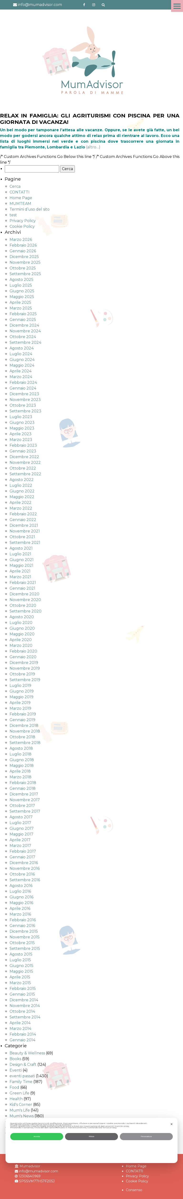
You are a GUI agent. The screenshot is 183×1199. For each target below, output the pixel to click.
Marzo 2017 (20, 845)
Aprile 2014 (20, 1023)
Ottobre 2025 (23, 268)
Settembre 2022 (25, 474)
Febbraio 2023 (23, 445)
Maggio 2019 (21, 697)
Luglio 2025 (21, 285)
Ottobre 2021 (22, 537)
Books (15, 1059)
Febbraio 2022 (23, 514)
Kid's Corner (21, 1104)
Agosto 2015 (21, 954)
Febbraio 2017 (23, 851)
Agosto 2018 (21, 748)
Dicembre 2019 (24, 662)
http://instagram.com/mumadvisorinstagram (93, 5)
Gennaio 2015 (22, 994)
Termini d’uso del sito (30, 209)
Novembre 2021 (25, 531)
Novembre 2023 (25, 399)
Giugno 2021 (22, 559)
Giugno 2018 (22, 760)
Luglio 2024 (21, 354)
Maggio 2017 (21, 834)
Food (14, 1087)
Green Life (19, 1093)
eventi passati (22, 1076)
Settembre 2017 (25, 811)
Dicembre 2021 (24, 525)
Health (16, 1099)
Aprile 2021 (20, 571)
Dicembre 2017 (24, 794)
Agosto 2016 (21, 885)
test (13, 215)
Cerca (15, 186)
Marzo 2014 (20, 1028)
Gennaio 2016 (22, 925)
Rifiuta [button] (91, 1136)
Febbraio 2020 (23, 651)
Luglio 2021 (20, 554)
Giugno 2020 (22, 628)
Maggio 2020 (22, 634)
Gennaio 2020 (23, 657)
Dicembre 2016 (24, 862)
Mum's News (22, 1116)
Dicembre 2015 (24, 931)
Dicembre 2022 (24, 457)
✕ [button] (171, 1124)
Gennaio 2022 (23, 519)
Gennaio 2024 (23, 388)
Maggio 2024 (22, 365)
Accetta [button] (37, 1136)
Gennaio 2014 (22, 1040)
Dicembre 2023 (24, 394)
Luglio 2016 (20, 891)
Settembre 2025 (25, 274)
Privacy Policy (23, 220)
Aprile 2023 (20, 434)
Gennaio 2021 (22, 588)
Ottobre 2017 (22, 805)
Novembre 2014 (25, 1005)
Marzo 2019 (20, 708)
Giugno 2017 (22, 828)
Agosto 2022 (22, 479)
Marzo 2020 (21, 645)
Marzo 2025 (21, 308)
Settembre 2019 (25, 680)
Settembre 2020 (25, 611)
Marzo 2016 (20, 914)
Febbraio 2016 (23, 920)
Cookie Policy (22, 226)
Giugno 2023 (22, 422)
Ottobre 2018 (22, 737)
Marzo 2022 (21, 508)
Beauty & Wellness (27, 1053)
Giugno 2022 (22, 491)
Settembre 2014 (25, 1017)
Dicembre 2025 (24, 256)
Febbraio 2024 (23, 382)
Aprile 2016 (20, 908)
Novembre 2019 (25, 668)
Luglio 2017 (20, 822)
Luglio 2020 (21, 622)
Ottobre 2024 (23, 336)
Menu (177, 6)
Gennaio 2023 (23, 451)
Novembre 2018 (25, 731)
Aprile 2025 (20, 302)
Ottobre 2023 (23, 405)
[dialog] (91, 1140)
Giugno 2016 (21, 897)
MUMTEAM (20, 203)
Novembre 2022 (25, 462)
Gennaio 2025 (23, 319)
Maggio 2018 (22, 765)
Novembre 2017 (25, 800)
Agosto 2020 (22, 617)
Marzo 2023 (21, 439)
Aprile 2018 (20, 771)
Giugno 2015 (21, 965)
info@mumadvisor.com (37, 4)
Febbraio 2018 (23, 782)
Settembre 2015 (25, 948)
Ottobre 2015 (22, 943)
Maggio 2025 (22, 296)
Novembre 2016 (25, 868)
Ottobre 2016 (22, 874)
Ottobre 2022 (23, 468)
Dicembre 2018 (24, 725)
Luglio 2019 (20, 685)
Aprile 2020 (21, 639)
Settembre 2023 (25, 411)
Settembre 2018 (25, 742)
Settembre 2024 (25, 342)
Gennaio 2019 (22, 720)
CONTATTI (20, 192)
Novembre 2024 (25, 331)
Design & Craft (23, 1064)
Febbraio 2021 (23, 582)
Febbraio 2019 (23, 714)
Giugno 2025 (22, 291)
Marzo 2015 (20, 983)
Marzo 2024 (21, 376)
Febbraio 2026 (23, 245)
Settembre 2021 (25, 542)
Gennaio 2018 (23, 788)
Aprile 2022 (20, 502)
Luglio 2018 (20, 754)
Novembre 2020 (25, 599)
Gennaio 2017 (22, 857)
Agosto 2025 (21, 279)
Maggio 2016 (21, 903)
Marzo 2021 (20, 577)
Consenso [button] (134, 1190)
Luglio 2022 (21, 485)
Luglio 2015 (20, 960)
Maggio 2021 (21, 565)
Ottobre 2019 (22, 674)
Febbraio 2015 (23, 988)
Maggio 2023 (22, 428)
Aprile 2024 (20, 371)
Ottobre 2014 (22, 1011)
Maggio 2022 (22, 497)
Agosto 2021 (21, 548)
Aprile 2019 (20, 702)
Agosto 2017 (21, 817)
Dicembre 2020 (24, 594)
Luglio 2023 (21, 417)
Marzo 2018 (20, 777)
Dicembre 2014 (24, 1000)
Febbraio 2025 (23, 314)
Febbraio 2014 (23, 1034)
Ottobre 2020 (23, 605)
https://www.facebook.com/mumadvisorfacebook (84, 5)
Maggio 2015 (21, 971)
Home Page (21, 198)
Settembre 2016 (25, 880)
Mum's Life (20, 1110)
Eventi (16, 1070)
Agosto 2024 (22, 348)
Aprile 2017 (20, 840)
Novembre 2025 (25, 262)
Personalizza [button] (146, 1136)
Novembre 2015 (25, 937)
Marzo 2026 (21, 239)
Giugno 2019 (22, 691)
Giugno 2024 (22, 359)
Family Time (21, 1081)
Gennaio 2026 (23, 251)
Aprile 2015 (20, 977)
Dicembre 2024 (24, 325)
